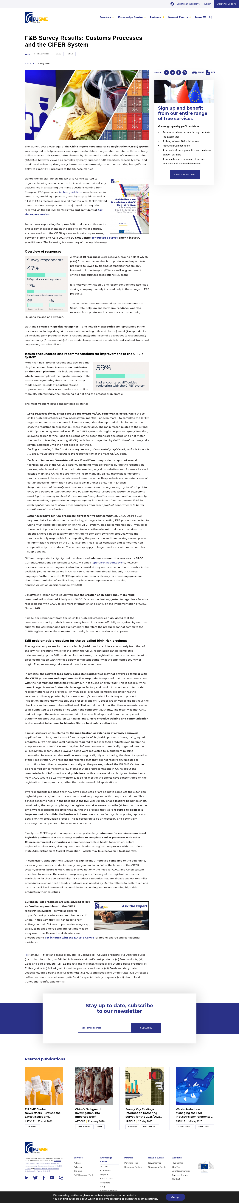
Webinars (105, 1183)
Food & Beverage (41, 54)
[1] (80, 326)
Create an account (187, 3)
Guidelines (105, 1170)
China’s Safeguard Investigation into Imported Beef (88, 1113)
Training (78, 1171)
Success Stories (179, 1175)
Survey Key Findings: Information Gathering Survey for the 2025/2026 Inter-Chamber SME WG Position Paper (142, 1113)
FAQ (102, 1186)
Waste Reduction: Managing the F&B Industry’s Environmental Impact (193, 1113)
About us (176, 1158)
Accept (175, 1197)
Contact (176, 1179)
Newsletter (32, 1127)
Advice (77, 1163)
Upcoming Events (157, 1167)
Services (105, 17)
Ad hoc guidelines (70, 191)
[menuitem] (107, 17)
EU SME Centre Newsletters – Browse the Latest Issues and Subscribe (42, 1113)
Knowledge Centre (130, 17)
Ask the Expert (226, 3)
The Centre (177, 1163)
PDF (213, 72)
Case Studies (106, 1178)
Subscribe (146, 1028)
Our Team (177, 1167)
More (198, 17)
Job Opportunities (181, 1171)
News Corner (154, 1163)
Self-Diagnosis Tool (83, 1175)
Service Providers (108, 1191)
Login (207, 3)
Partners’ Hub (131, 1163)
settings (152, 1199)
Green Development (206, 1127)
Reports (104, 1174)
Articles (104, 1166)
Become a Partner (133, 1167)
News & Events (178, 17)
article (30, 63)
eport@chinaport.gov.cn (108, 562)
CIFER (70, 54)
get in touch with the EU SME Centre (69, 937)
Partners (155, 17)
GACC (58, 54)
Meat (99, 1127)
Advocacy (132, 1127)
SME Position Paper (151, 1127)
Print (201, 72)
